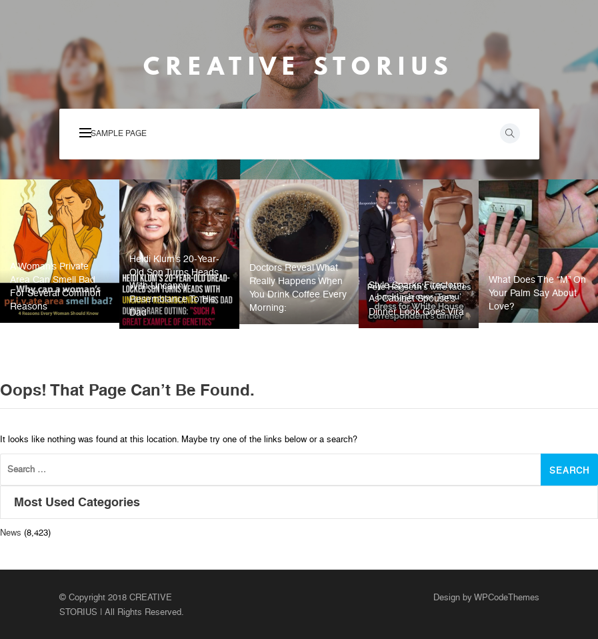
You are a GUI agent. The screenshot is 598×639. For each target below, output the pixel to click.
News (10, 533)
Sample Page (119, 133)
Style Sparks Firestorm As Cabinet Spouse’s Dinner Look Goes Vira (417, 298)
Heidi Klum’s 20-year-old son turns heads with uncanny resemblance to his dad (174, 285)
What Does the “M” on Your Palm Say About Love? (537, 292)
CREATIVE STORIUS (298, 66)
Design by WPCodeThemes (486, 597)
